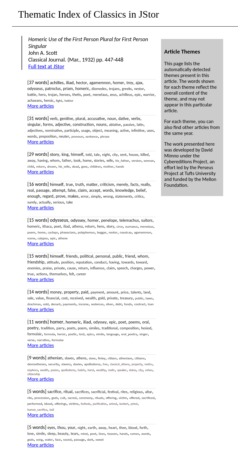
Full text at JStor (46, 66)
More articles (41, 106)
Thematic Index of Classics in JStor (88, 14)
